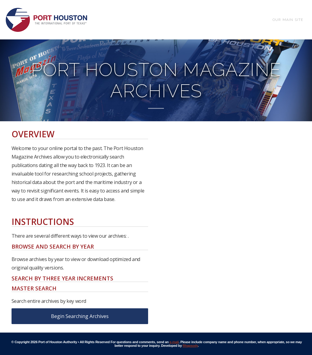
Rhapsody (190, 345)
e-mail (174, 342)
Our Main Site (288, 20)
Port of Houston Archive (46, 20)
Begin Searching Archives (80, 316)
